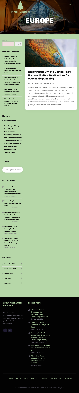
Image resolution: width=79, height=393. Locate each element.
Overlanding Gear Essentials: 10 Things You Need (12, 70)
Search (4, 40)
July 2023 (7, 278)
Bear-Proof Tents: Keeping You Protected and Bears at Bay (12, 91)
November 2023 (9, 264)
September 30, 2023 (35, 83)
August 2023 (8, 274)
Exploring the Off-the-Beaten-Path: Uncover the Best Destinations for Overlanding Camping (49, 75)
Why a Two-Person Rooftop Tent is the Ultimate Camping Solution (11, 102)
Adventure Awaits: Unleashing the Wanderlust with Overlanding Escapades (12, 60)
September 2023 (10, 269)
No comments (49, 83)
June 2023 (7, 283)
